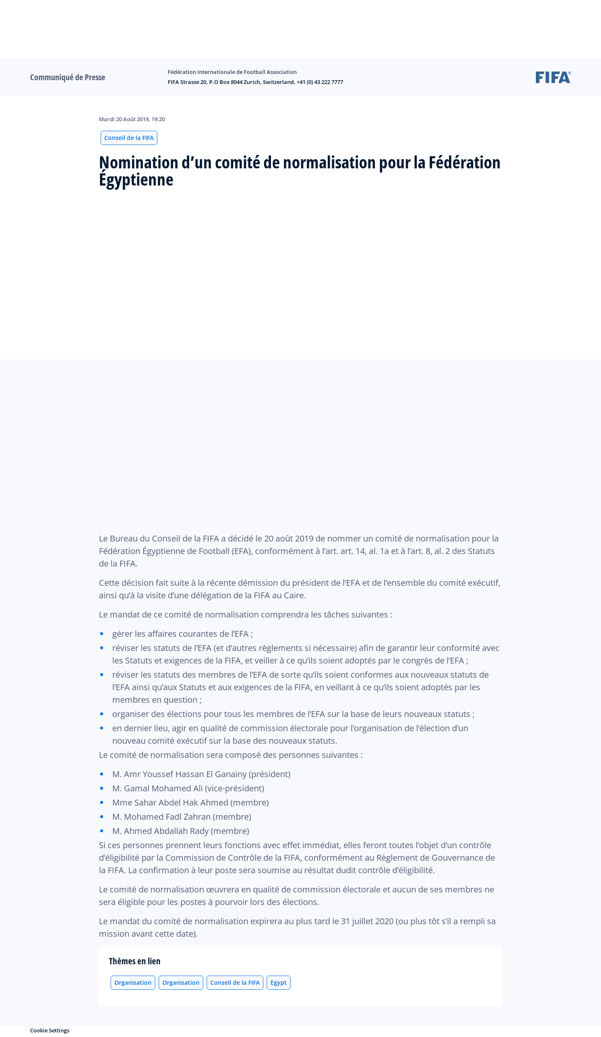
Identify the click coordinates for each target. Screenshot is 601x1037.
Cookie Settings (49, 1030)
